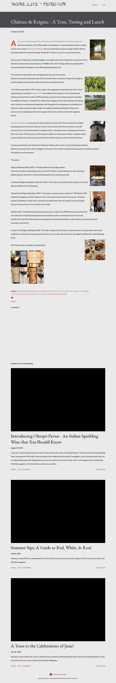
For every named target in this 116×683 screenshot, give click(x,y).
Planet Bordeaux (44, 41)
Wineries (63, 294)
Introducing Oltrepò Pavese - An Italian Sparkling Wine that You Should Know (54, 439)
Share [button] (13, 301)
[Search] (95, 4)
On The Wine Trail (66, 291)
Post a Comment (24, 469)
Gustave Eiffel (37, 93)
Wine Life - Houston (38, 4)
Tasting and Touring (19, 294)
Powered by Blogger (58, 674)
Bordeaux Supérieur (50, 291)
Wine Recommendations (50, 294)
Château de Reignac (35, 49)
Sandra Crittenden (81, 291)
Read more (101, 469)
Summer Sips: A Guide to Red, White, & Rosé (51, 547)
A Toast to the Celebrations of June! (42, 646)
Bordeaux (21, 291)
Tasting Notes (34, 294)
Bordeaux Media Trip (33, 291)
